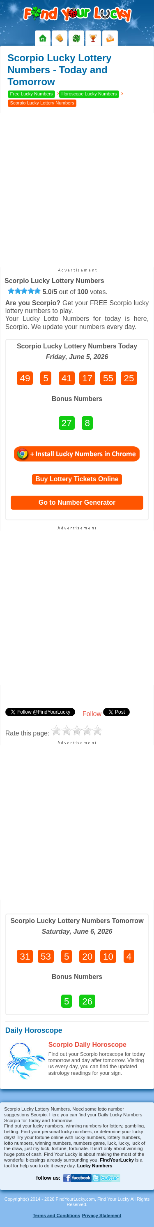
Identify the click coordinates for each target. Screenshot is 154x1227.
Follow (92, 713)
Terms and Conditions (56, 1215)
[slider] (24, 291)
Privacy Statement (101, 1215)
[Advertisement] (77, 190)
